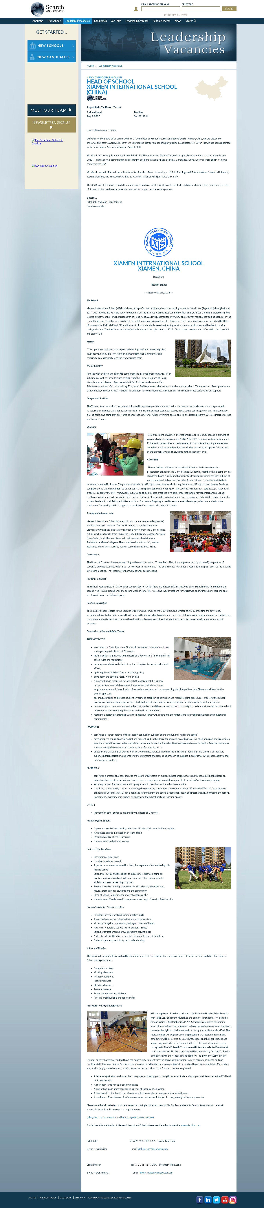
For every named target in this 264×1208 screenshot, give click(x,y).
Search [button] (191, 20)
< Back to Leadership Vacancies (104, 77)
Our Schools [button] (54, 20)
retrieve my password (175, 14)
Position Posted (94, 112)
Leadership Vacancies (78, 20)
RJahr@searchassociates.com (153, 1148)
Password (187, 4)
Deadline (138, 112)
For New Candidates (38, 53)
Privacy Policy (47, 1197)
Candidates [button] (100, 20)
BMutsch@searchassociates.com (156, 1172)
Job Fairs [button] (116, 20)
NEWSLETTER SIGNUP (52, 124)
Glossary (65, 1197)
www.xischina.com (190, 1125)
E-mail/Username (155, 4)
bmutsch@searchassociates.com (138, 1117)
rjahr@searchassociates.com (101, 1117)
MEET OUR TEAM (52, 110)
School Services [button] (161, 20)
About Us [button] (37, 20)
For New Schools (37, 41)
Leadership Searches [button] (136, 20)
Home (32, 1197)
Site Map (80, 1197)
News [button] (178, 20)
